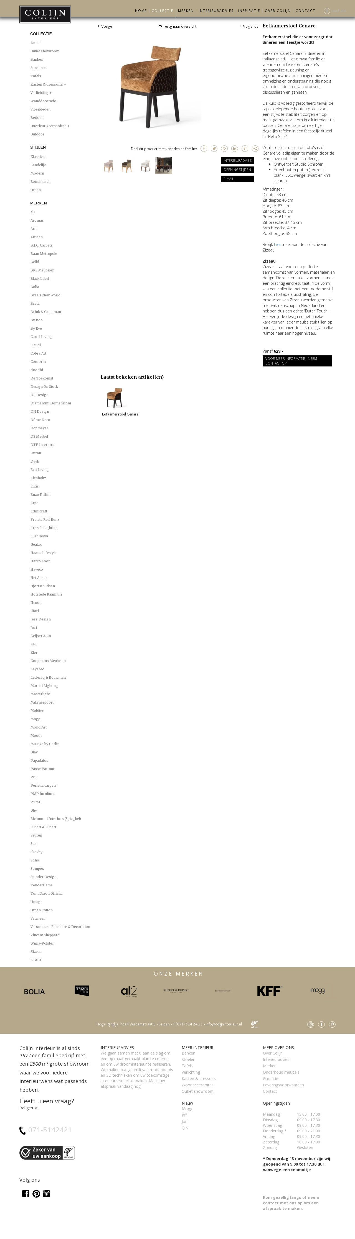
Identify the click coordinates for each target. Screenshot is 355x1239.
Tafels (36, 76)
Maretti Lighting (44, 686)
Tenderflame (42, 885)
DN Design (40, 411)
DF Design (40, 395)
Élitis (35, 486)
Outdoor (37, 134)
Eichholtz (38, 478)
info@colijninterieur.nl (224, 1024)
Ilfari (35, 611)
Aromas (37, 220)
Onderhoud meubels (281, 1072)
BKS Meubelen (42, 270)
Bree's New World (45, 295)
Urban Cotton (42, 910)
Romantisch (40, 181)
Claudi (36, 345)
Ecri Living (40, 470)
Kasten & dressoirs (47, 84)
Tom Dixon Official (46, 893)
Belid (35, 262)
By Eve (36, 328)
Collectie (162, 10)
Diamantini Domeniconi (51, 403)
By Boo (37, 320)
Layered (37, 669)
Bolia (35, 287)
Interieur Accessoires (49, 126)
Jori (34, 627)
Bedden (37, 118)
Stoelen (37, 68)
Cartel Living (41, 337)
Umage (36, 902)
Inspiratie (249, 10)
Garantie (270, 1078)
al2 (33, 212)
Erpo (35, 503)
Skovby (36, 852)
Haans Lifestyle (44, 553)
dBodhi (37, 370)
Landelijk (38, 165)
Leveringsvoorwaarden (283, 1084)
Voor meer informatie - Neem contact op (291, 361)
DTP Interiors (42, 445)
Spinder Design (44, 877)
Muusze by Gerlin (45, 744)
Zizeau (36, 952)
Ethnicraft (39, 511)
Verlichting (40, 93)
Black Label (40, 278)
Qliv (34, 810)
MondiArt (39, 727)
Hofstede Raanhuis (46, 594)
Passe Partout (42, 769)
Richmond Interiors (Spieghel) (56, 819)
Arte (34, 229)
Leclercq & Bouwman (48, 677)
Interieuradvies (216, 10)
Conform (38, 362)
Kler (34, 652)
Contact (305, 10)
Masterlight (40, 694)
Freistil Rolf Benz (45, 519)
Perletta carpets (44, 785)
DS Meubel (39, 436)
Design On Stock (44, 386)
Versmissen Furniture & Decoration (60, 927)
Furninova (39, 536)
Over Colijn (278, 10)
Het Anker (39, 578)
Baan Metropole (44, 254)
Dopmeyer (39, 428)
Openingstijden (237, 169)
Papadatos (39, 760)
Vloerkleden (40, 109)
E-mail (229, 178)
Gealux (36, 544)
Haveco (37, 569)
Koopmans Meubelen (48, 661)
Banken (37, 59)
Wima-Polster (42, 943)
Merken (186, 10)
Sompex (37, 868)
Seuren (36, 835)
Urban (36, 190)
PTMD (36, 802)
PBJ (34, 777)
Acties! (36, 43)
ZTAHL (36, 960)
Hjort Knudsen (43, 586)
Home (141, 10)
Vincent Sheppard (45, 935)
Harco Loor (40, 561)
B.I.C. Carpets (42, 245)
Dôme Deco (40, 420)
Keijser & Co (41, 636)
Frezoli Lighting (44, 528)
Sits (34, 844)
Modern (37, 173)
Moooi (36, 735)
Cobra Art (38, 353)
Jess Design (41, 619)
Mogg (35, 719)
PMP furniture (43, 794)
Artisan (37, 237)
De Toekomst (42, 378)
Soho (35, 860)
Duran (36, 453)
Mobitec (37, 711)
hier (277, 244)
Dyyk (35, 461)
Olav (34, 752)
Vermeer (38, 918)
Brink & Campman (46, 312)
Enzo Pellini (40, 494)
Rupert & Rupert (43, 827)
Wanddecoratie (43, 101)
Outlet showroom (45, 51)
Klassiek (38, 157)
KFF (34, 644)
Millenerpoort (42, 702)
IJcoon (36, 603)
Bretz (35, 303)
